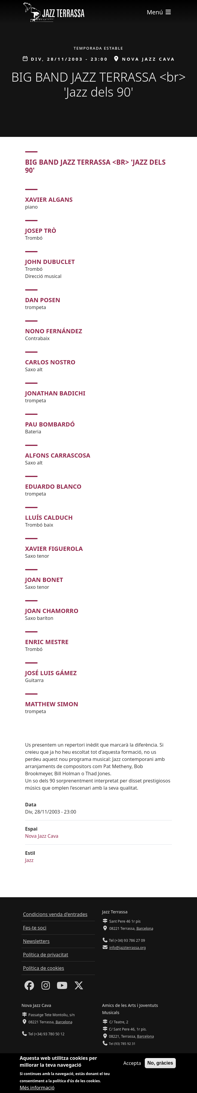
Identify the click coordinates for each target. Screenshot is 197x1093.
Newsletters (36, 941)
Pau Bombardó (50, 424)
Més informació (37, 1089)
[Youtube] (62, 987)
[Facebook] (29, 987)
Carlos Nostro (50, 362)
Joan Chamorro (52, 611)
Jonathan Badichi (55, 393)
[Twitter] (79, 987)
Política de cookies (43, 968)
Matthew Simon (51, 704)
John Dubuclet (50, 262)
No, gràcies (160, 1064)
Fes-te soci (34, 927)
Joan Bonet (44, 580)
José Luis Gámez (51, 673)
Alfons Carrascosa (57, 455)
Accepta (132, 1065)
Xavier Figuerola (54, 549)
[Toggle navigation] (159, 12)
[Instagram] (46, 987)
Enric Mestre (47, 642)
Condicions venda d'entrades (55, 914)
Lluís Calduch (49, 517)
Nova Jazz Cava (42, 836)
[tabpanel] (98, 452)
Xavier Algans (49, 199)
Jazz (29, 860)
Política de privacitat (45, 954)
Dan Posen (42, 300)
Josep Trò (40, 231)
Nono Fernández (53, 331)
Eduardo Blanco (53, 486)
